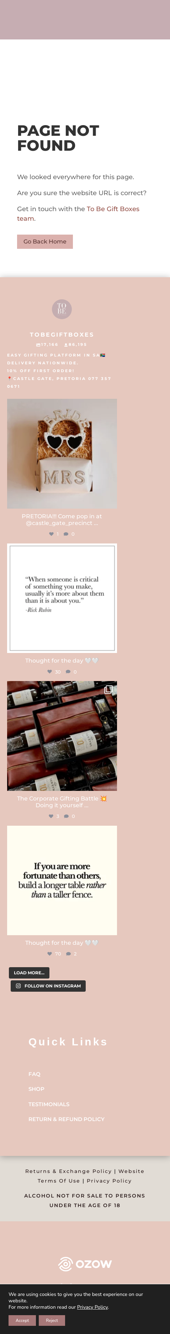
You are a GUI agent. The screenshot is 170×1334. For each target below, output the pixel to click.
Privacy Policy (109, 1181)
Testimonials (48, 1104)
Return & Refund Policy (66, 1119)
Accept (22, 1320)
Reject (52, 1320)
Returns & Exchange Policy (68, 1171)
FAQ (34, 1074)
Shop (36, 1089)
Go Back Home (45, 241)
